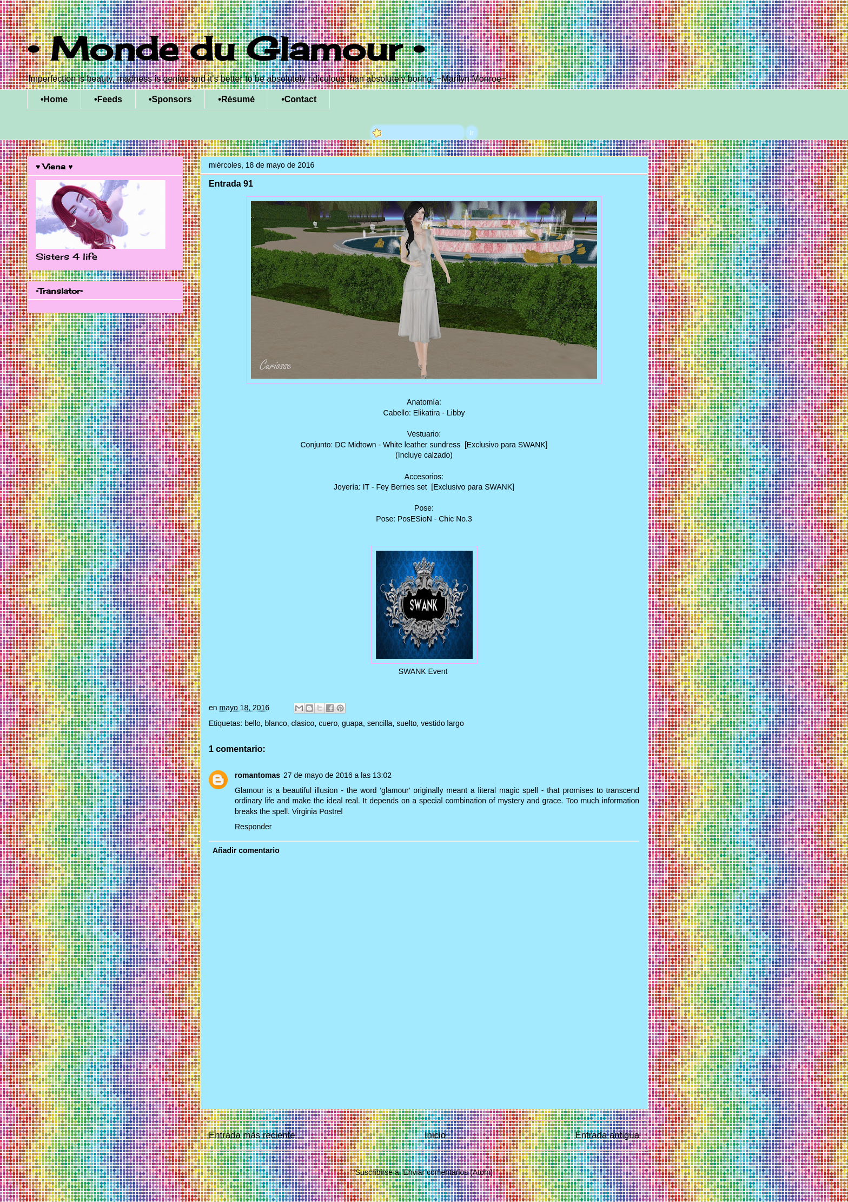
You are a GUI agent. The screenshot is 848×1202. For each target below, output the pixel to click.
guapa (352, 723)
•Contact (298, 99)
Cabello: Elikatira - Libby (424, 412)
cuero (328, 723)
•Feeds (108, 99)
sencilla (380, 723)
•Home (54, 99)
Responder (253, 826)
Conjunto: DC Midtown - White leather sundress (382, 444)
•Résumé (236, 99)
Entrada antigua (607, 1135)
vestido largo (442, 723)
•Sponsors (170, 99)
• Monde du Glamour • (226, 48)
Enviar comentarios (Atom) (448, 1172)
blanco (276, 723)
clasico (303, 723)
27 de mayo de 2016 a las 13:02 (337, 775)
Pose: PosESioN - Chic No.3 (424, 518)
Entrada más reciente (252, 1135)
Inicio (435, 1135)
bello (252, 723)
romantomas (257, 775)
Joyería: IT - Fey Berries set (381, 487)
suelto (406, 723)
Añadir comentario (246, 850)
